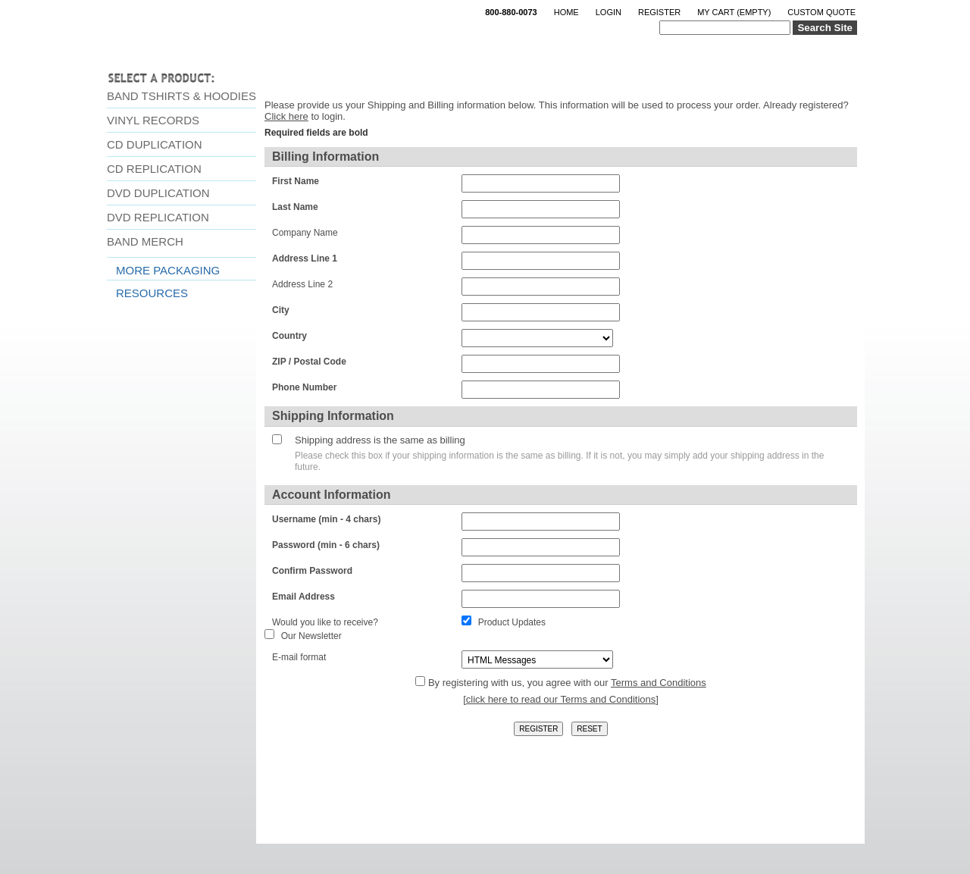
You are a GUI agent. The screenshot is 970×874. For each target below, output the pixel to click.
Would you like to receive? (325, 622)
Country (289, 335)
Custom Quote (821, 12)
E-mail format (299, 657)
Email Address (303, 596)
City (280, 310)
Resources (152, 293)
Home (566, 12)
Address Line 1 (304, 258)
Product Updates (512, 622)
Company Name (305, 232)
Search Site (825, 27)
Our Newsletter (311, 636)
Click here (286, 116)
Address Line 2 (302, 284)
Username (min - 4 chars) (326, 519)
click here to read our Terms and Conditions (561, 699)
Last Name (295, 207)
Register (659, 12)
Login (608, 12)
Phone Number (304, 387)
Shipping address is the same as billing (380, 440)
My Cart (734, 12)
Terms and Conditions (658, 682)
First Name (295, 181)
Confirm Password (312, 570)
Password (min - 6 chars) (326, 545)
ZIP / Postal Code (309, 361)
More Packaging (168, 270)
